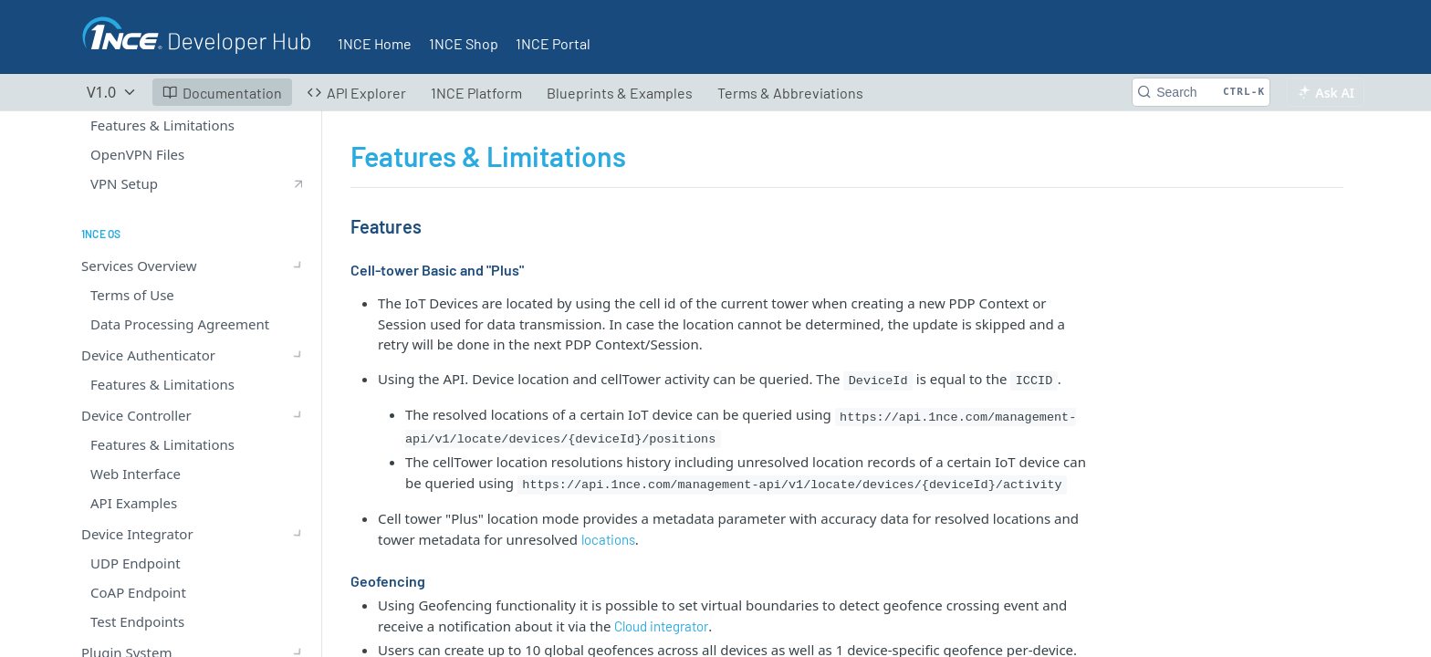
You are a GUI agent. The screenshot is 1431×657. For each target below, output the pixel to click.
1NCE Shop (463, 43)
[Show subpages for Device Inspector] (298, 380)
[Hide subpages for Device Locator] (298, 409)
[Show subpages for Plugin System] (298, 293)
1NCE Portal (553, 43)
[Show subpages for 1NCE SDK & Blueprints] (298, 586)
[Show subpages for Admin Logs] (298, 557)
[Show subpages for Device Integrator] (298, 263)
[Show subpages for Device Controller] (298, 234)
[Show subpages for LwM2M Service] (298, 322)
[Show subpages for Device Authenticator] (298, 205)
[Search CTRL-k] (1201, 92)
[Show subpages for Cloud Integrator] (298, 351)
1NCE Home (375, 43)
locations (608, 539)
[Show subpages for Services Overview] (298, 176)
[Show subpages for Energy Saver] (298, 528)
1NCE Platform (476, 92)
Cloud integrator (661, 626)
